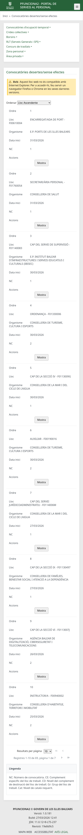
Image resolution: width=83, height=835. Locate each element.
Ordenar (11, 103)
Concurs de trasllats (18, 46)
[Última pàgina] (68, 758)
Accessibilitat (43, 832)
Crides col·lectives (16, 32)
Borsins (10, 37)
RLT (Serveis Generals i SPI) (22, 42)
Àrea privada (14, 56)
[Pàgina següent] (62, 758)
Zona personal (15, 51)
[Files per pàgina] (48, 751)
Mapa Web (25, 832)
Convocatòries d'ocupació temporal (27, 27)
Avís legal (61, 832)
